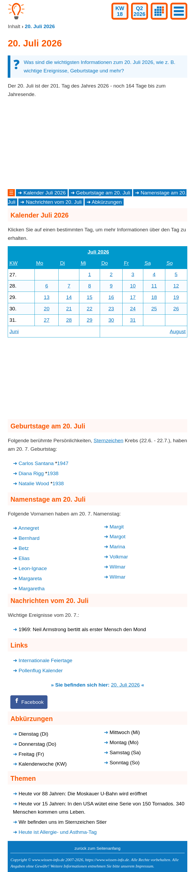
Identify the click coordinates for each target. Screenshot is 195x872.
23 (111, 308)
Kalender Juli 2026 (45, 193)
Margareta (30, 578)
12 (176, 286)
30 (111, 320)
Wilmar (117, 567)
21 (69, 308)
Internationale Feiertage (45, 660)
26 (176, 308)
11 (154, 286)
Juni (14, 331)
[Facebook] (28, 702)
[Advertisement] (97, 143)
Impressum (144, 866)
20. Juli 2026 (125, 685)
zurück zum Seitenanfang (97, 848)
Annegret (28, 528)
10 (133, 286)
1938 (53, 473)
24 (133, 308)
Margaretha (32, 588)
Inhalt (14, 26)
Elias (24, 558)
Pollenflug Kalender (41, 670)
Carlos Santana (36, 463)
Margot (117, 536)
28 (69, 320)
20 (46, 308)
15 (89, 297)
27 (46, 320)
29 (89, 320)
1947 (62, 463)
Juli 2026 (98, 252)
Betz (24, 548)
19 (176, 297)
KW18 (119, 11)
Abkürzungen (107, 202)
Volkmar (119, 556)
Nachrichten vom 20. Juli (53, 202)
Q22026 (139, 11)
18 (154, 297)
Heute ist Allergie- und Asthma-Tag (58, 832)
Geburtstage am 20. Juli (103, 193)
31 (133, 320)
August (178, 331)
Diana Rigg (31, 473)
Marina (117, 546)
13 (46, 297)
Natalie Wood (34, 483)
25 (154, 308)
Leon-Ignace (33, 568)
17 (133, 297)
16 (111, 297)
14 (69, 297)
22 (89, 308)
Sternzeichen (108, 440)
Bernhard (29, 538)
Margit (117, 527)
